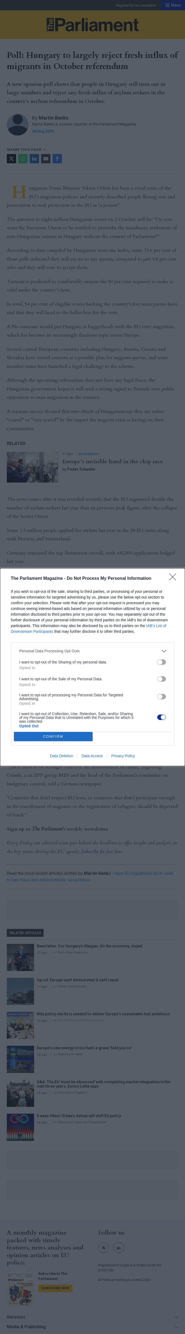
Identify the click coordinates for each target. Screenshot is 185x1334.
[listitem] (92, 651)
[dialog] (92, 667)
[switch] (161, 662)
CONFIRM (53, 736)
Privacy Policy (123, 756)
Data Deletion (61, 756)
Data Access (92, 756)
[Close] (174, 579)
